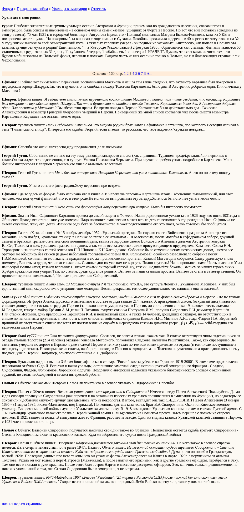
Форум (7, 9)
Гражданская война (32, 9)
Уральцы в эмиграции (69, 9)
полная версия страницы (22, 504)
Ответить (98, 9)
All (149, 73)
